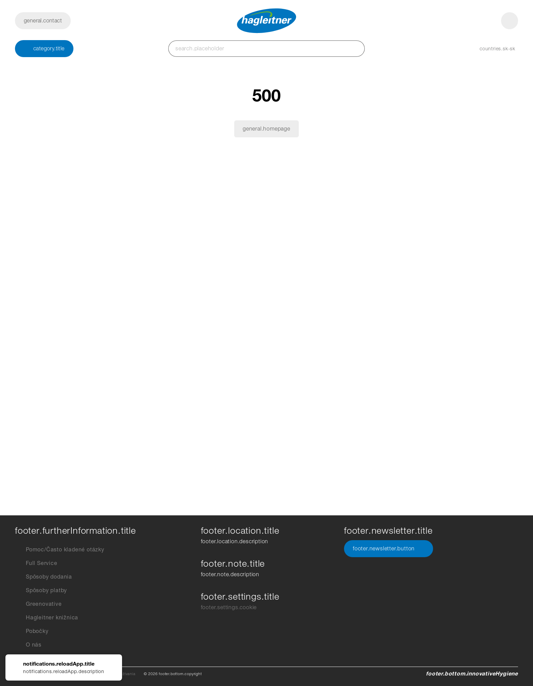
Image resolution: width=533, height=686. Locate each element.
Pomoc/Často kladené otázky (59, 550)
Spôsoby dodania (43, 577)
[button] (490, 48)
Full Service (36, 563)
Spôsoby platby (41, 590)
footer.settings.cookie (229, 607)
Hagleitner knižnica (46, 618)
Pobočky (32, 631)
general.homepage (266, 129)
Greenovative (38, 604)
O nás (28, 645)
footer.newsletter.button (388, 548)
